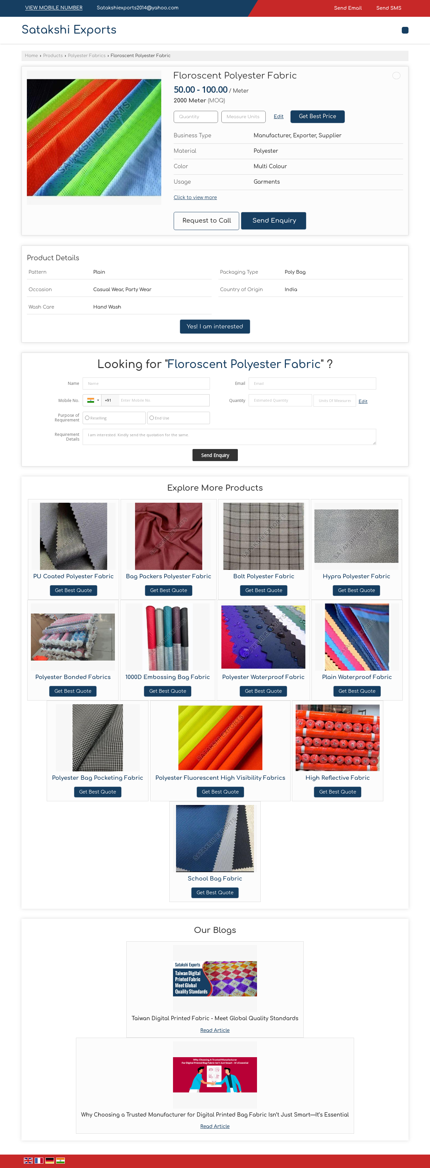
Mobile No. (68, 400)
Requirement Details (67, 437)
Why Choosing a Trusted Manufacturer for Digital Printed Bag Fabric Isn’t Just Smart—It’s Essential (215, 1115)
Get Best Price (317, 117)
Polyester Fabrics (86, 55)
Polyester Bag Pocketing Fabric (97, 778)
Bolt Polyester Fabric (263, 576)
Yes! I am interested (215, 326)
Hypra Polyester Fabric (356, 576)
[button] (53, 8)
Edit (279, 116)
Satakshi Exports (69, 30)
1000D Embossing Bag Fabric (167, 677)
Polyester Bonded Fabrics (73, 677)
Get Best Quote (73, 590)
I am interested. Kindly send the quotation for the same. (229, 437)
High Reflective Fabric (337, 778)
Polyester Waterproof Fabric (263, 677)
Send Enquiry (274, 220)
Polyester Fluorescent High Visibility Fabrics (221, 778)
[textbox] (243, 117)
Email (240, 383)
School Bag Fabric (215, 878)
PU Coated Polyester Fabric (73, 576)
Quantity (237, 400)
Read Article (215, 1030)
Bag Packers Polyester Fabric (168, 576)
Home (31, 55)
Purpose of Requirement (67, 417)
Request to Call (206, 220)
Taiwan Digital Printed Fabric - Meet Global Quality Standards (215, 1019)
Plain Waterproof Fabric (357, 677)
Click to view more (195, 197)
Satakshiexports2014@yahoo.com (137, 7)
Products (52, 55)
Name (73, 383)
